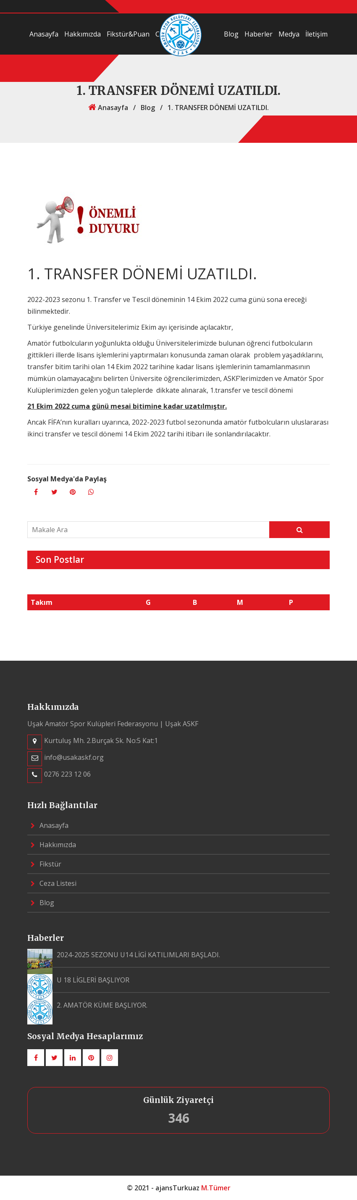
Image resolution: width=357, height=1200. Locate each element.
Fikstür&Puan (128, 34)
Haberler (258, 34)
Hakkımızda (82, 34)
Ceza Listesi (53, 883)
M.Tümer (216, 1187)
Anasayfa (43, 34)
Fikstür (46, 864)
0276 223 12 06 (67, 774)
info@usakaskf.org (74, 757)
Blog (231, 34)
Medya (288, 34)
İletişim (316, 34)
